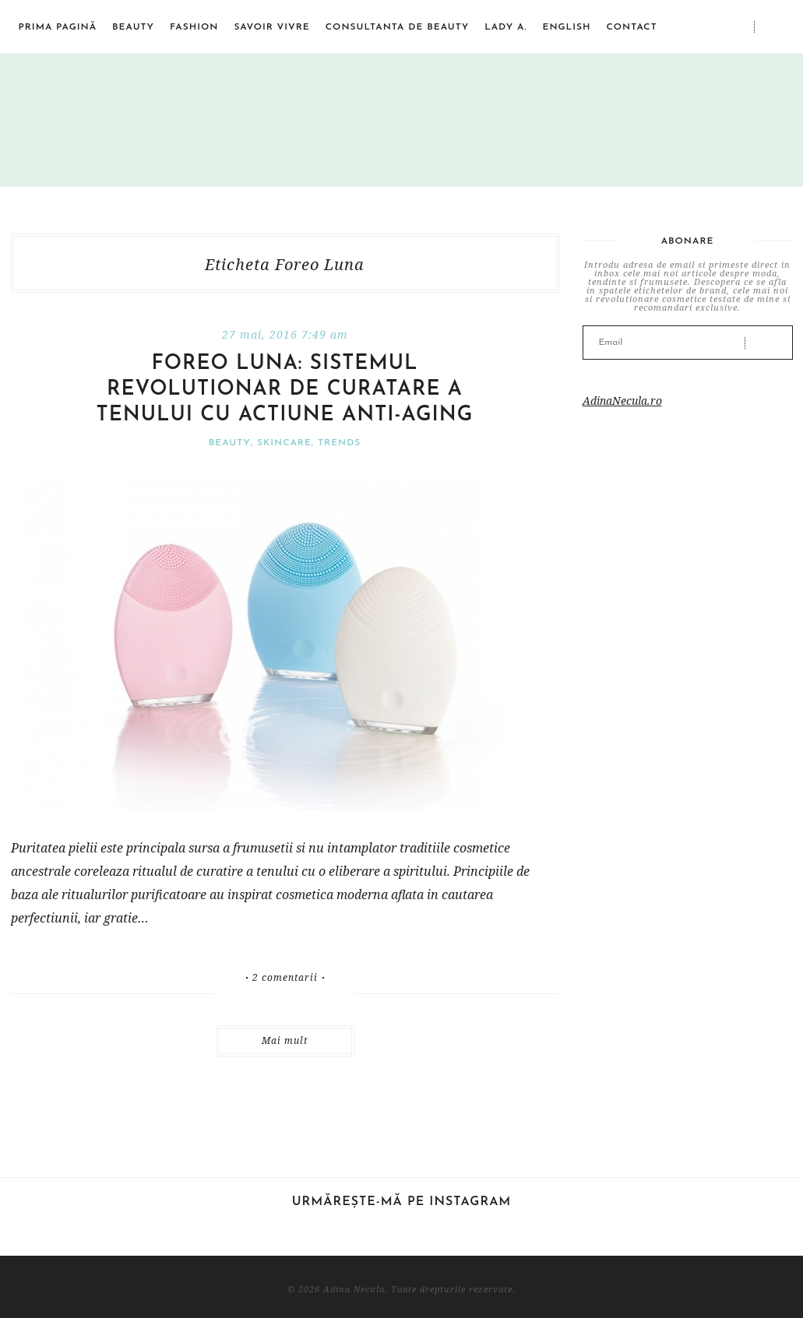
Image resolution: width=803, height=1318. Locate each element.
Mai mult (285, 1040)
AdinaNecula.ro (622, 400)
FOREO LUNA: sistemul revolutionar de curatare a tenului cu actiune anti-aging (285, 389)
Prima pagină (58, 27)
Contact (631, 27)
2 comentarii (285, 977)
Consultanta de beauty (397, 27)
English (566, 27)
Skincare (284, 443)
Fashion (194, 27)
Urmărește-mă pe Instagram (402, 1202)
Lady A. (505, 27)
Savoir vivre (271, 27)
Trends (339, 443)
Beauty (133, 27)
